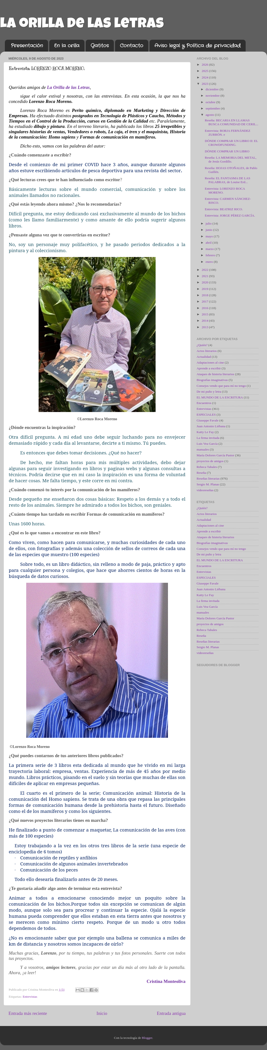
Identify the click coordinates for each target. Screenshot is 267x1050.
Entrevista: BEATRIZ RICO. (224, 209)
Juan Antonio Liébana (211, 426)
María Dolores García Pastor (215, 455)
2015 (205, 314)
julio (209, 223)
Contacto (131, 45)
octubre (211, 102)
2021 (205, 276)
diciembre (212, 89)
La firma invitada (208, 438)
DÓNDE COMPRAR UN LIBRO (227, 151)
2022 (205, 270)
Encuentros (204, 403)
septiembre (213, 108)
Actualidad (204, 356)
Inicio (102, 1013)
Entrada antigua (171, 1013)
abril (209, 242)
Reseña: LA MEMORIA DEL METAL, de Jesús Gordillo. (231, 159)
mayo (210, 236)
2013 (205, 327)
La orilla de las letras (82, 24)
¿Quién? (202, 345)
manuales (203, 449)
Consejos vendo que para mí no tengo (221, 386)
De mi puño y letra (209, 391)
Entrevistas (30, 996)
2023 (205, 84)
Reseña (201, 472)
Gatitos (100, 45)
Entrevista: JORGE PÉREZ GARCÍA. (230, 215)
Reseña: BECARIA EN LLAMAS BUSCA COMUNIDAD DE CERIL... (232, 122)
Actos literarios (207, 351)
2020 (205, 282)
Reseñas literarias (208, 478)
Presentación (27, 45)
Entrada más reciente (27, 1013)
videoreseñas (205, 490)
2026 (205, 64)
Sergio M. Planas (208, 484)
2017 (205, 301)
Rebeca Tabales (207, 467)
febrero (211, 255)
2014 (205, 320)
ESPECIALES (206, 414)
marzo (210, 249)
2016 (205, 308)
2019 (205, 289)
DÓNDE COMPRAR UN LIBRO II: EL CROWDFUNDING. (231, 143)
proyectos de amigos (210, 461)
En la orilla (66, 45)
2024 (205, 77)
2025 (205, 71)
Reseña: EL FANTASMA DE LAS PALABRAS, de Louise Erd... (227, 180)
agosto (210, 115)
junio (209, 230)
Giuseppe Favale (207, 420)
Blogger (147, 1038)
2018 (205, 295)
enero (210, 262)
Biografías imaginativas (212, 380)
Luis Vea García (207, 443)
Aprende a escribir (209, 368)
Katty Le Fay (205, 432)
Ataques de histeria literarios (215, 374)
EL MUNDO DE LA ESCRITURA (220, 397)
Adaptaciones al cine (210, 362)
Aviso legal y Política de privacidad (197, 45)
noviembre (213, 95)
